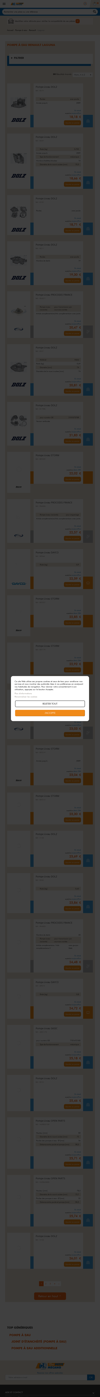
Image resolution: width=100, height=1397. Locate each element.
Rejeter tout (50, 703)
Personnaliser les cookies (26, 696)
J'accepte (50, 712)
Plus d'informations (23, 693)
